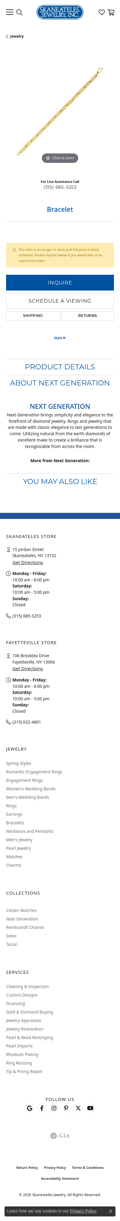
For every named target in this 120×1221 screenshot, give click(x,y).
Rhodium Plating (22, 1054)
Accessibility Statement (60, 1178)
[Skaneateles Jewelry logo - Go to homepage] (60, 12)
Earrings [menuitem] (14, 814)
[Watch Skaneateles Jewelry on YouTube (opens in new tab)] (90, 1108)
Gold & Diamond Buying (29, 1012)
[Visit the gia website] (60, 1136)
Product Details (60, 366)
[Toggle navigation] (9, 12)
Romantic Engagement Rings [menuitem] (34, 772)
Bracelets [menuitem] (15, 823)
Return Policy (27, 1167)
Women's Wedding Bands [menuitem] (30, 789)
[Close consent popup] (110, 1211)
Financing (15, 1003)
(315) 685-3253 (60, 187)
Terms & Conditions (88, 1167)
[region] (60, 111)
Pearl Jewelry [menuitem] (18, 848)
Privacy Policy (55, 1167)
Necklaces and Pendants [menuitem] (29, 831)
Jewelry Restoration (25, 1029)
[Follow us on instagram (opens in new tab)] (54, 1108)
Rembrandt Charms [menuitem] (25, 927)
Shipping (33, 316)
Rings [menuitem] (11, 806)
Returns (87, 316)
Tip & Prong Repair (24, 1071)
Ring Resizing (19, 1063)
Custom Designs (22, 995)
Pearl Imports (19, 1046)
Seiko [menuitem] (11, 936)
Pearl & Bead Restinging (29, 1037)
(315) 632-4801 (26, 722)
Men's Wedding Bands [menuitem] (27, 797)
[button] (19, 12)
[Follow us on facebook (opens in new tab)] (42, 1108)
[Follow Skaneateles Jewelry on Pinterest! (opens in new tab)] (66, 1108)
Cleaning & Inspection (27, 986)
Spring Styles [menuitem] (18, 763)
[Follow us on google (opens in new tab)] (30, 1108)
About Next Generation (60, 382)
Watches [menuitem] (14, 856)
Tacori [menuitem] (12, 944)
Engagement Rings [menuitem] (24, 780)
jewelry (17, 36)
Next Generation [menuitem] (22, 919)
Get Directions (27, 562)
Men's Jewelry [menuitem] (19, 840)
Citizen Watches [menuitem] (21, 910)
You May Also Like (60, 481)
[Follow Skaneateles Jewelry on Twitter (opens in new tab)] (78, 1108)
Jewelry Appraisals (23, 1020)
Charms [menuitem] (13, 865)
